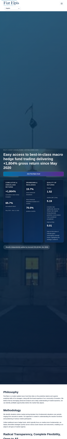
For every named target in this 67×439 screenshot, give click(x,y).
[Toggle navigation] (62, 4)
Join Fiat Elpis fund (33, 174)
